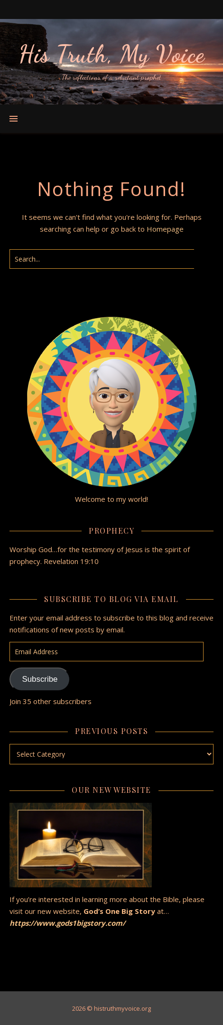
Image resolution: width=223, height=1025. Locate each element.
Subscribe (39, 679)
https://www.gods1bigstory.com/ (68, 923)
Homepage (165, 229)
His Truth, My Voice (111, 54)
